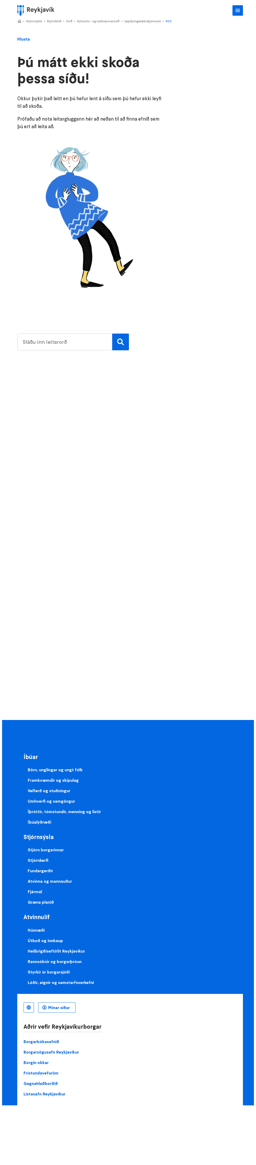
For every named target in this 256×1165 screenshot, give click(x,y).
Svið (69, 21)
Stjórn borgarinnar (46, 849)
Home (19, 21)
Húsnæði (36, 930)
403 (169, 21)
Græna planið (41, 902)
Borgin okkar (36, 1062)
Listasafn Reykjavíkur (44, 1093)
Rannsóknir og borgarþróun (55, 961)
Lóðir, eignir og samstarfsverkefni (61, 982)
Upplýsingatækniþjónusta (142, 21)
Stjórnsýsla (34, 21)
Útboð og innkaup (45, 940)
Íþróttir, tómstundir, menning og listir (64, 811)
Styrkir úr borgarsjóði (49, 972)
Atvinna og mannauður (50, 881)
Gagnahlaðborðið (41, 1083)
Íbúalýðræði (39, 822)
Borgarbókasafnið (41, 1041)
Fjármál (35, 891)
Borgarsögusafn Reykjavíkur (51, 1052)
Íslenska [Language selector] (29, 1007)
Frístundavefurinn (41, 1073)
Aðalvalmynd (237, 10)
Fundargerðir (40, 870)
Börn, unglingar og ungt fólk (55, 769)
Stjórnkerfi (54, 21)
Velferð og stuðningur (49, 790)
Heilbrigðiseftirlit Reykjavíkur (56, 951)
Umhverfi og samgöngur (51, 801)
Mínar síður (59, 1007)
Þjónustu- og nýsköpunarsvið (98, 21)
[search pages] (72, 342)
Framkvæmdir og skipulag (53, 780)
